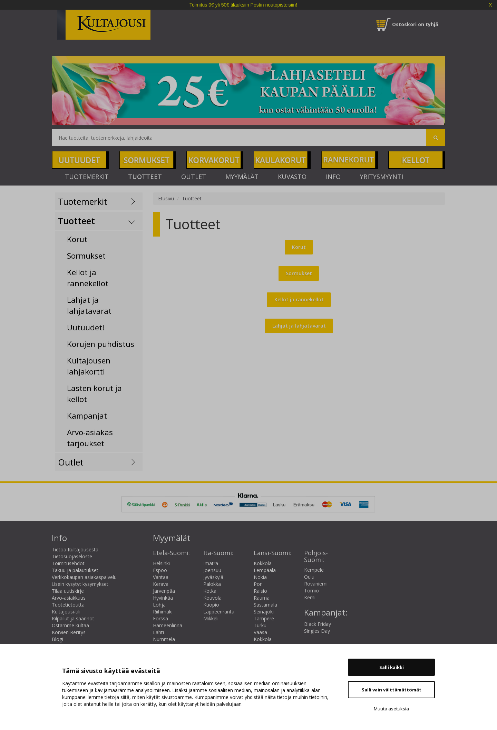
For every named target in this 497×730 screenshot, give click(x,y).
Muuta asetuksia (391, 709)
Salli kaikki (391, 667)
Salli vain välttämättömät (391, 690)
